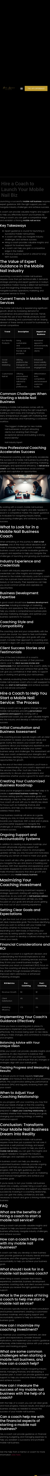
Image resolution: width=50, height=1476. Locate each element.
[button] (22, 88)
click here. (16, 1454)
